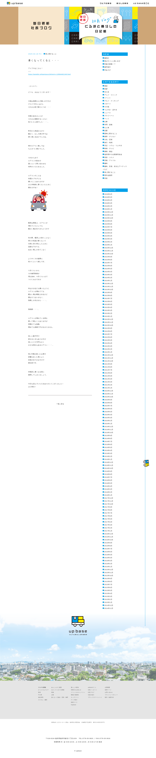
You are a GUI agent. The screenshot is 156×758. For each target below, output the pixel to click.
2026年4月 (108, 200)
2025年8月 (108, 224)
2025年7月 (108, 227)
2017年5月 (108, 519)
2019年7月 (108, 441)
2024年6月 (108, 265)
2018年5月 (108, 483)
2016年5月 (108, 554)
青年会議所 (108, 175)
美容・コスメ (109, 157)
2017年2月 (108, 528)
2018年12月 (108, 462)
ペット (106, 118)
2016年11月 (108, 537)
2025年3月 (108, 239)
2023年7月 (108, 298)
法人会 (106, 92)
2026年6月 (108, 194)
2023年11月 (108, 286)
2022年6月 (108, 337)
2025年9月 (108, 221)
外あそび (107, 70)
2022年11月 (108, 322)
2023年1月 (108, 316)
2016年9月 (108, 543)
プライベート (109, 116)
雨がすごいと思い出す (112, 61)
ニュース (107, 113)
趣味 (106, 163)
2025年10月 (108, 218)
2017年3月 (108, 525)
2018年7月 (108, 477)
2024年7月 (108, 262)
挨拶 (106, 89)
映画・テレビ (109, 148)
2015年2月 (108, 599)
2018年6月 (108, 480)
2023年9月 (108, 292)
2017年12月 (108, 498)
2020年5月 (108, 411)
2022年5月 (108, 340)
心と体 (106, 127)
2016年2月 (108, 563)
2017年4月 (108, 522)
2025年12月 (108, 212)
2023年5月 (108, 304)
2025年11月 (108, 215)
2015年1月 (108, 602)
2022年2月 (108, 349)
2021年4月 (108, 379)
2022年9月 (108, 328)
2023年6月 (108, 301)
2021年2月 (108, 385)
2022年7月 (108, 334)
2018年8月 (108, 474)
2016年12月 (108, 534)
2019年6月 (108, 444)
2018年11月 (108, 465)
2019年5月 (108, 447)
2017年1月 (108, 531)
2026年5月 (108, 197)
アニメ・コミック (110, 95)
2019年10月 (108, 432)
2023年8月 (108, 295)
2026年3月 (108, 203)
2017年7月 (108, 513)
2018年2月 (108, 492)
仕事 (106, 121)
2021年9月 (108, 364)
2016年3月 (108, 560)
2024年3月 (108, 274)
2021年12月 (108, 355)
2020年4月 (108, 414)
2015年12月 (108, 569)
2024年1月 (108, 280)
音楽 (106, 178)
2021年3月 (108, 382)
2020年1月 (108, 423)
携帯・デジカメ (110, 136)
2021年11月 (108, 358)
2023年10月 (108, 289)
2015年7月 (108, 584)
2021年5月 (108, 376)
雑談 (106, 86)
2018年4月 (108, 486)
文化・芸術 (108, 139)
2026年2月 (108, 206)
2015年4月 (108, 593)
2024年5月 (108, 268)
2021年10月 (108, 361)
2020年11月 (108, 394)
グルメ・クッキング (111, 101)
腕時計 (106, 58)
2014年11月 (108, 608)
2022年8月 (108, 331)
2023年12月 (108, 283)
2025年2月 (108, 242)
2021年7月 (108, 370)
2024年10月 (108, 254)
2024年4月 (108, 271)
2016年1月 (108, 566)
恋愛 (106, 130)
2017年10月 (108, 504)
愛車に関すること (110, 133)
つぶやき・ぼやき (110, 110)
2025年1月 (108, 245)
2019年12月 (108, 426)
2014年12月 (108, 605)
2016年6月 (108, 552)
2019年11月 (108, 429)
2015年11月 (108, 572)
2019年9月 (108, 435)
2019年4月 (108, 450)
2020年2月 (108, 420)
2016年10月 (108, 540)
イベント (107, 98)
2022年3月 (108, 346)
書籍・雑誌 (108, 151)
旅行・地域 (108, 142)
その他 (106, 107)
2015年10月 (108, 575)
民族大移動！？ (110, 64)
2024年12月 (108, 248)
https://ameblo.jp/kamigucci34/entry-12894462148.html (49, 74)
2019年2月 (108, 456)
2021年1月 (108, 388)
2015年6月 (108, 587)
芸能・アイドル (110, 160)
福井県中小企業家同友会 (113, 154)
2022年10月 (108, 325)
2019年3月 (108, 453)
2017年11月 (108, 501)
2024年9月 (108, 257)
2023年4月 (108, 307)
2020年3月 (108, 417)
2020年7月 (108, 406)
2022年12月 (108, 319)
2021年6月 (108, 373)
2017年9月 (108, 507)
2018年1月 (108, 495)
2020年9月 (108, 400)
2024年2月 (108, 277)
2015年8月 (108, 581)
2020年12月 (108, 391)
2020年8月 (108, 403)
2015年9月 (108, 578)
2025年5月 (108, 233)
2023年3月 (108, 310)
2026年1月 (108, 209)
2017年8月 (108, 510)
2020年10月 (108, 397)
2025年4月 (108, 236)
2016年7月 (108, 549)
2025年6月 (108, 230)
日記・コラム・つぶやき (113, 145)
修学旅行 (107, 67)
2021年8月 (108, 367)
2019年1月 (108, 459)
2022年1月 (108, 352)
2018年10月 (108, 468)
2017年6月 (108, 516)
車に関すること (51, 54)
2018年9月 (108, 471)
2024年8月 (108, 260)
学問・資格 (108, 124)
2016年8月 (108, 546)
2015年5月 (108, 590)
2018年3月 (108, 489)
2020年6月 (108, 408)
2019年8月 (108, 438)
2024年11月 (108, 251)
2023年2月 (108, 313)
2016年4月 (108, 557)
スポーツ (107, 104)
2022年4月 (108, 343)
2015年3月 (108, 596)
